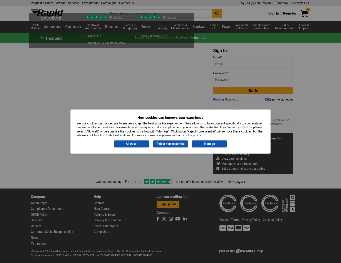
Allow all (131, 144)
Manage (209, 144)
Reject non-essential (170, 144)
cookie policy (192, 135)
